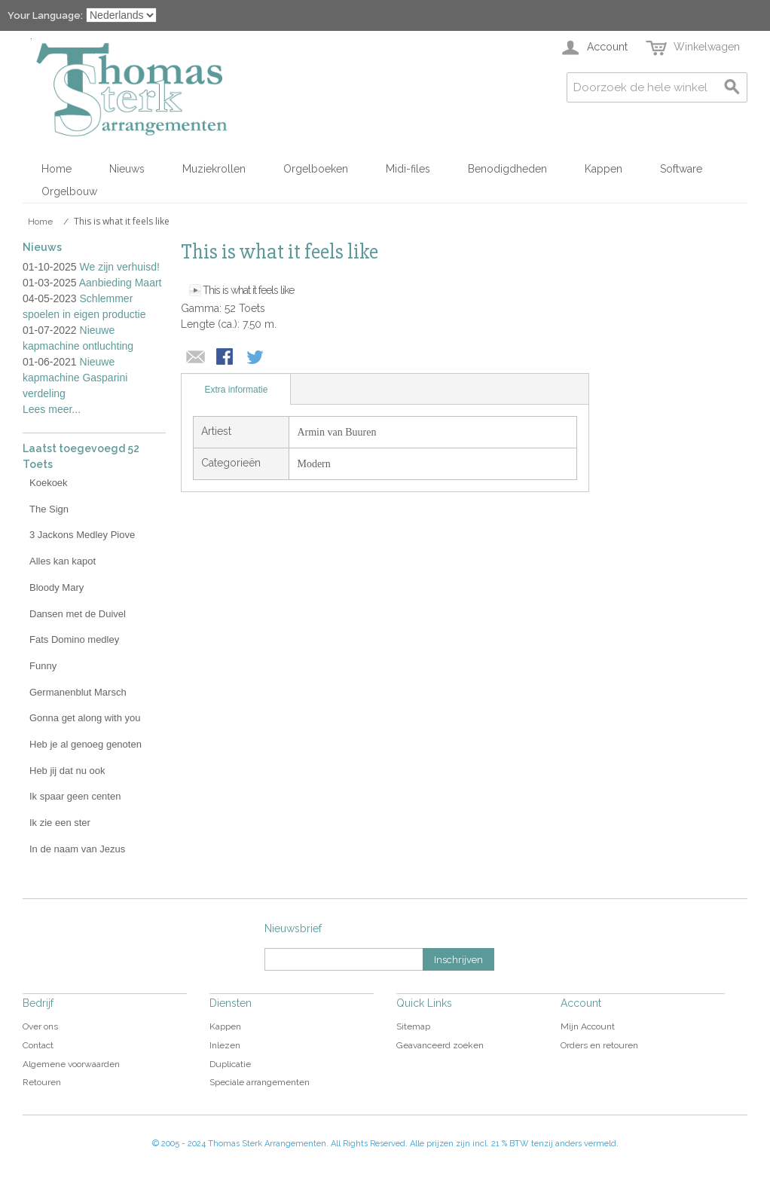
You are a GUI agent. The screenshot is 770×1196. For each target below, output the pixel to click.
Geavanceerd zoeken (440, 1045)
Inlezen (224, 1045)
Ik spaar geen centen (75, 796)
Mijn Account (588, 1026)
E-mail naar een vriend (196, 358)
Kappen (603, 169)
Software (681, 169)
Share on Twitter (256, 358)
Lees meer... (52, 409)
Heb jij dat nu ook (67, 770)
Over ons (40, 1026)
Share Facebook (226, 358)
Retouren (42, 1082)
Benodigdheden (507, 169)
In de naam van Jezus (77, 849)
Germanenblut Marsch (78, 692)
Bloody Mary (56, 587)
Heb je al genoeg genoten (85, 744)
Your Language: (45, 15)
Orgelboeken (315, 169)
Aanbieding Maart (120, 283)
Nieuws (127, 169)
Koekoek (48, 482)
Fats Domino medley (74, 639)
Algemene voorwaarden (71, 1064)
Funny (43, 665)
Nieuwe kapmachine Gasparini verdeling (75, 377)
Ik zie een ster (59, 822)
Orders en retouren (599, 1045)
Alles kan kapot (62, 561)
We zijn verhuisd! (120, 267)
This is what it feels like (248, 290)
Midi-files (408, 169)
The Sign (49, 509)
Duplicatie (230, 1064)
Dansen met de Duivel (77, 613)
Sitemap (413, 1026)
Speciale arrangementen (259, 1082)
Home (56, 169)
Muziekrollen (214, 169)
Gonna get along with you (84, 717)
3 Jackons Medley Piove (82, 534)
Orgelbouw (69, 191)
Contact (38, 1045)
